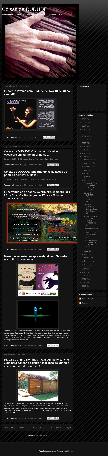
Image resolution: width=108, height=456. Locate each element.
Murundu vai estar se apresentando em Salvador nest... (91, 232)
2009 (84, 286)
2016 (84, 153)
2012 (84, 276)
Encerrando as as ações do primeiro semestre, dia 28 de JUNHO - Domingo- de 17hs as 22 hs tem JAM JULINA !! (37, 195)
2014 (84, 269)
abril (86, 254)
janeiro (87, 265)
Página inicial (38, 428)
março (87, 258)
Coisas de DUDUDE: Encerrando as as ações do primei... (90, 209)
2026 (84, 119)
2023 (84, 129)
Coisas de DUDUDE (24, 9)
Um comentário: (34, 137)
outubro (87, 166)
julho (86, 177)
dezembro (88, 160)
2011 (84, 279)
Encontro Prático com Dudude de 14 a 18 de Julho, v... (91, 186)
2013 (84, 272)
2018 (84, 146)
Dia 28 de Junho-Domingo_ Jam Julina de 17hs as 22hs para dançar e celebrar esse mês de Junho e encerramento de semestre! (37, 363)
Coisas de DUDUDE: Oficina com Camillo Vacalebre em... (91, 197)
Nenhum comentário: (35, 165)
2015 (84, 157)
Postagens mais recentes (15, 428)
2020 (84, 140)
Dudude (85, 303)
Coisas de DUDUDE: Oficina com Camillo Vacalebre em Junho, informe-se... (31, 153)
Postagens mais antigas (60, 428)
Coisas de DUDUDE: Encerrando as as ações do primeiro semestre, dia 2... (35, 173)
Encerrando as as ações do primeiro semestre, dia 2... (91, 221)
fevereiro (87, 261)
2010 (84, 282)
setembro (88, 170)
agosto (87, 173)
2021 (84, 136)
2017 (84, 150)
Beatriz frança (87, 299)
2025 (84, 123)
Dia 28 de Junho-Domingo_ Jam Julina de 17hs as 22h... (90, 243)
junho (86, 180)
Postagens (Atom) (40, 436)
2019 (84, 143)
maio (86, 251)
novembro (88, 163)
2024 (84, 126)
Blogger (70, 451)
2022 (84, 133)
